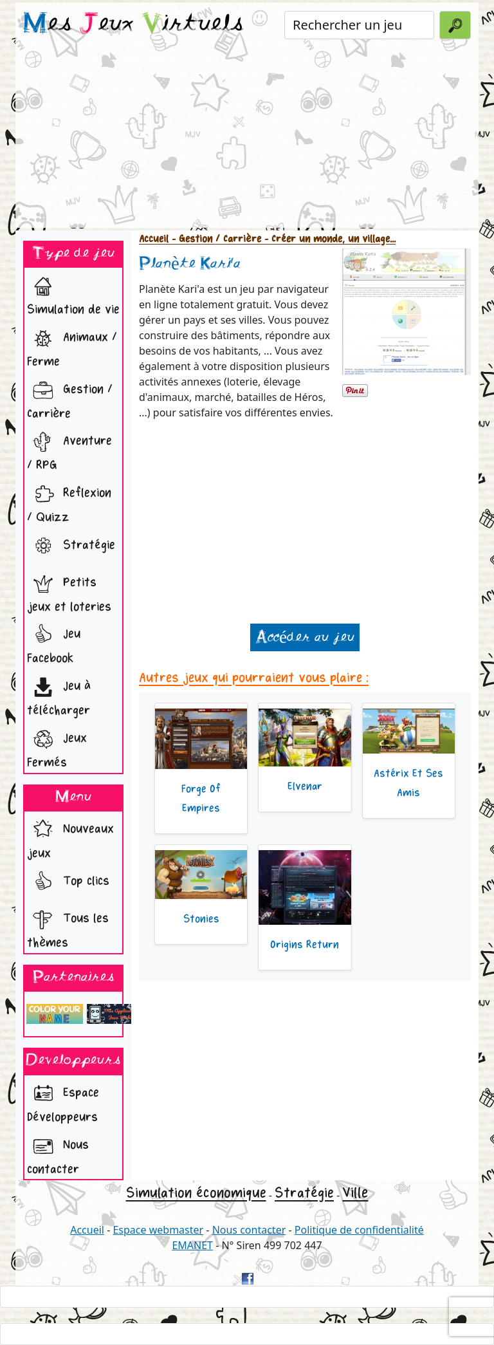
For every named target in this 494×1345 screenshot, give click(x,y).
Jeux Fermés (57, 746)
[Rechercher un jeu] (359, 25)
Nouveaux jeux (70, 837)
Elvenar (305, 786)
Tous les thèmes (68, 927)
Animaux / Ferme (72, 345)
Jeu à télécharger (59, 694)
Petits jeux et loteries (69, 591)
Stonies (201, 919)
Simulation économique (196, 1193)
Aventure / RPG (69, 449)
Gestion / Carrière (70, 398)
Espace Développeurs (63, 1101)
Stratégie (71, 546)
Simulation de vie (73, 293)
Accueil (154, 239)
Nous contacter (58, 1153)
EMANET (192, 1245)
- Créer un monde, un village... (328, 239)
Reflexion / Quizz (69, 501)
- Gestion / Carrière (215, 239)
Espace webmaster (158, 1230)
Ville (355, 1192)
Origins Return (304, 945)
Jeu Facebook (53, 642)
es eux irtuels (133, 24)
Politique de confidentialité (359, 1230)
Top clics (68, 882)
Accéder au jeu (304, 637)
